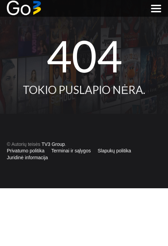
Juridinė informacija (27, 157)
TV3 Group (53, 144)
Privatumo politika (26, 150)
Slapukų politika (114, 150)
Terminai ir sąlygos (71, 150)
